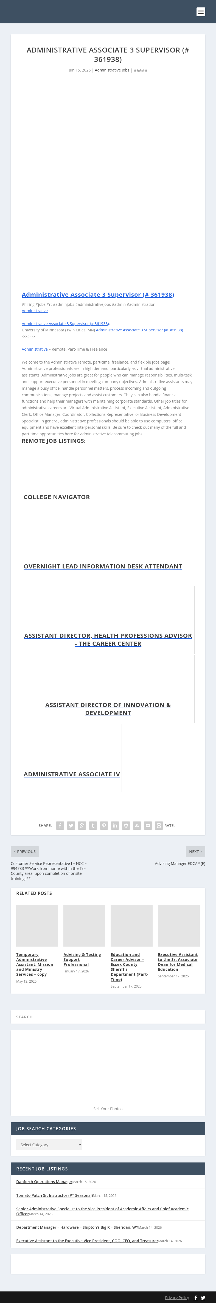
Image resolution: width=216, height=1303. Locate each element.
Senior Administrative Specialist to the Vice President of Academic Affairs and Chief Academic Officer (102, 1211)
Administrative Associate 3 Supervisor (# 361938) (98, 294)
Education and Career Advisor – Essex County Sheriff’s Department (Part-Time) (129, 966)
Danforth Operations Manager (44, 1181)
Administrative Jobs (112, 69)
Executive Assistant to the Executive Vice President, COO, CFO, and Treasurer (87, 1240)
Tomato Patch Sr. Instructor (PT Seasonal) (54, 1194)
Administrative (35, 310)
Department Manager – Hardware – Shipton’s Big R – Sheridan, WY (77, 1227)
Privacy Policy (177, 1297)
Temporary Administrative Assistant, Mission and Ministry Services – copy (34, 964)
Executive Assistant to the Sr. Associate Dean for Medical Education (178, 961)
